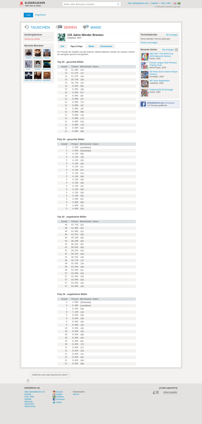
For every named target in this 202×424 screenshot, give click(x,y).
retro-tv (76, 394)
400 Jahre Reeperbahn (160, 81)
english (57, 394)
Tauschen (40, 27)
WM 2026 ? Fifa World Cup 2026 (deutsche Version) (161, 55)
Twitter (59, 402)
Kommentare (106, 46)
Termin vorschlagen (149, 42)
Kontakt (28, 394)
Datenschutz (30, 406)
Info (62, 46)
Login (28, 15)
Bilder (91, 46)
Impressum (29, 404)
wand (96, 27)
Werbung (28, 401)
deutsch (58, 392)
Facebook (60, 399)
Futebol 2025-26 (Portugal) (161, 90)
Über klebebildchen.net (138, 3)
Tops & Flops (76, 46)
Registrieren (40, 15)
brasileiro (58, 397)
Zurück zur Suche (32, 39)
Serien (70, 27)
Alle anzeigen (172, 35)
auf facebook (160, 103)
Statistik (154, 3)
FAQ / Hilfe (166, 3)
